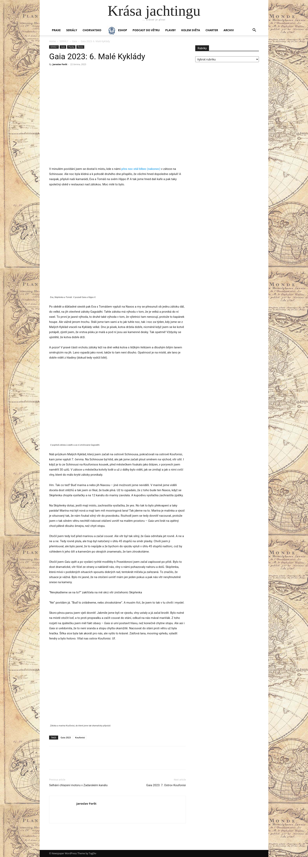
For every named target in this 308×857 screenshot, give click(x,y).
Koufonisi (80, 737)
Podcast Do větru (146, 30)
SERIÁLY (71, 30)
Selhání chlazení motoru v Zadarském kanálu (78, 785)
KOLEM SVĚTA (190, 30)
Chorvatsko (92, 30)
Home (52, 41)
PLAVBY (170, 30)
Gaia (74, 41)
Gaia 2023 (66, 737)
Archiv (229, 30)
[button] (254, 30)
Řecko (80, 47)
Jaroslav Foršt (59, 64)
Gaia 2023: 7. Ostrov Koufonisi (166, 785)
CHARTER (211, 30)
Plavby (71, 47)
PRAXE (56, 30)
